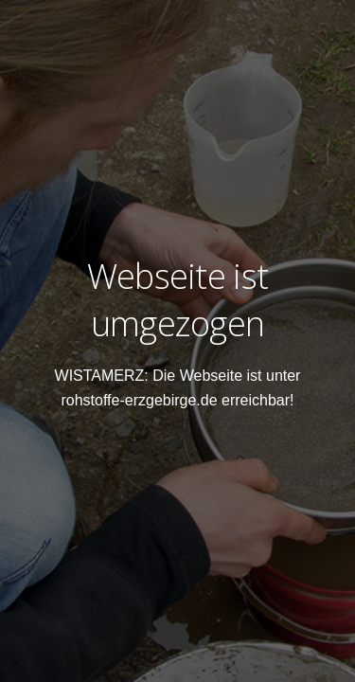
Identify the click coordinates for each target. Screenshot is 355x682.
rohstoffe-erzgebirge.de (139, 400)
